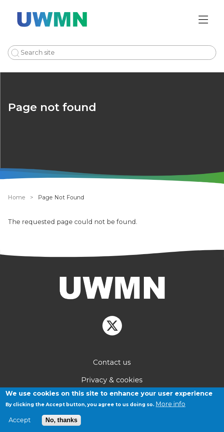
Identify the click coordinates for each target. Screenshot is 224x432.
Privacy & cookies (112, 380)
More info (170, 404)
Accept (20, 420)
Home (16, 197)
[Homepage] (112, 289)
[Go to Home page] (52, 19)
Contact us (112, 362)
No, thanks (61, 420)
